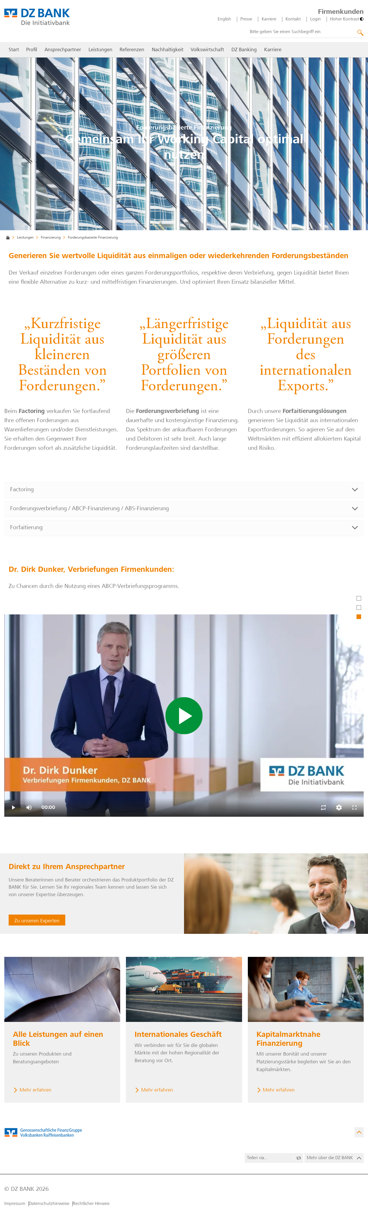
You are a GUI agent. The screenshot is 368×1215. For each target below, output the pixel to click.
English (224, 19)
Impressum (14, 1203)
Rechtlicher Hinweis (91, 1203)
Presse (246, 19)
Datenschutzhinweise (49, 1203)
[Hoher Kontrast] (347, 19)
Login (315, 19)
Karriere (269, 19)
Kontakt (293, 19)
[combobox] (306, 32)
